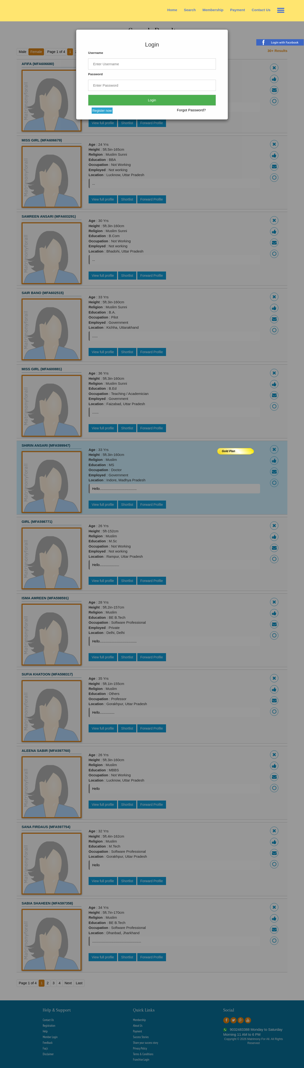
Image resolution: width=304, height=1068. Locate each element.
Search (190, 10)
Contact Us (261, 10)
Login (152, 100)
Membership (212, 10)
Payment (237, 10)
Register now (102, 110)
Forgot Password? (191, 110)
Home (172, 10)
